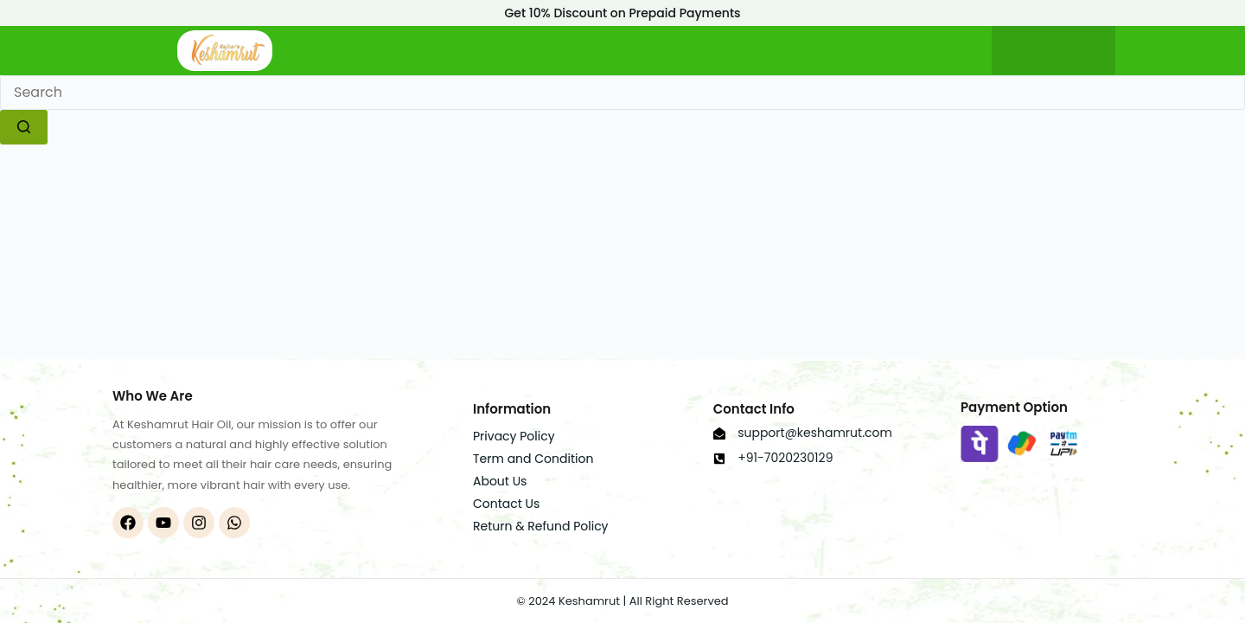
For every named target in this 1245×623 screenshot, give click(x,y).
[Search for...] (622, 92)
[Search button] (24, 127)
